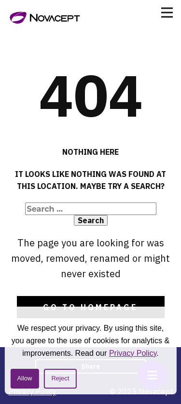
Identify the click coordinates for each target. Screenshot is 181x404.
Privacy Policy (132, 353)
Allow (24, 378)
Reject (60, 378)
